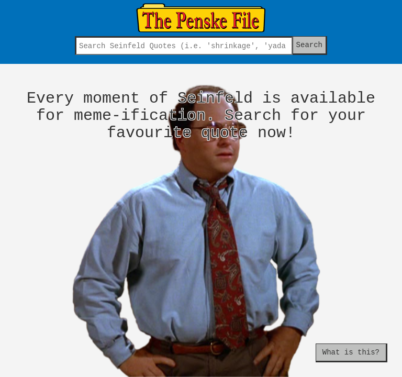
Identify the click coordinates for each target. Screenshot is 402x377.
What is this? (350, 352)
